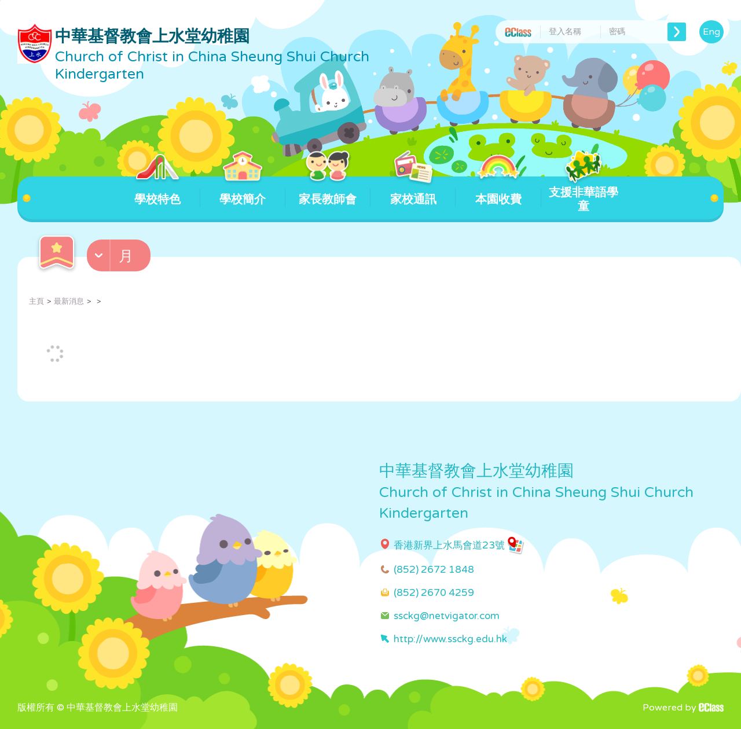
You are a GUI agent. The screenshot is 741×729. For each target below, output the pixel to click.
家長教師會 (328, 191)
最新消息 (69, 301)
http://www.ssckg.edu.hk (450, 639)
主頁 (36, 301)
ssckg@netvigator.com (447, 616)
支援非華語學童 (583, 194)
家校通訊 (413, 191)
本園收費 (498, 191)
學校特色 (157, 191)
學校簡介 (242, 191)
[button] (120, 258)
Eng (711, 32)
